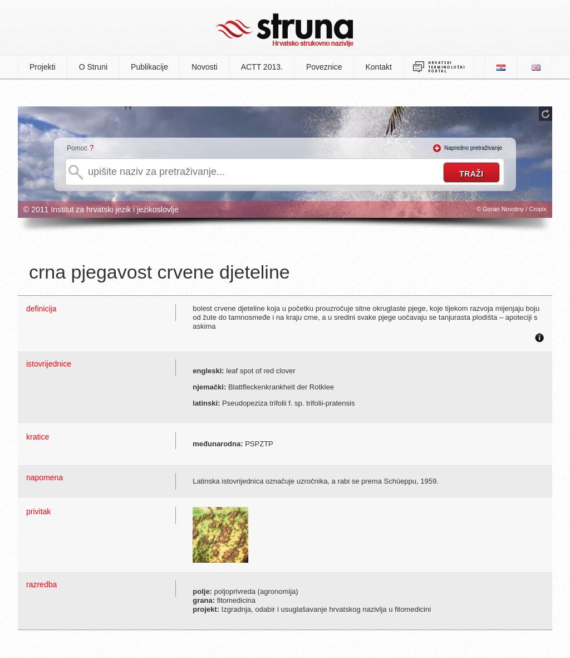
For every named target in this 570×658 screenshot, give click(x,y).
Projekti (43, 66)
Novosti (204, 66)
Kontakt (379, 66)
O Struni (93, 66)
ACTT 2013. (262, 66)
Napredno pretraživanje (473, 148)
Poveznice (324, 66)
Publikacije (149, 66)
